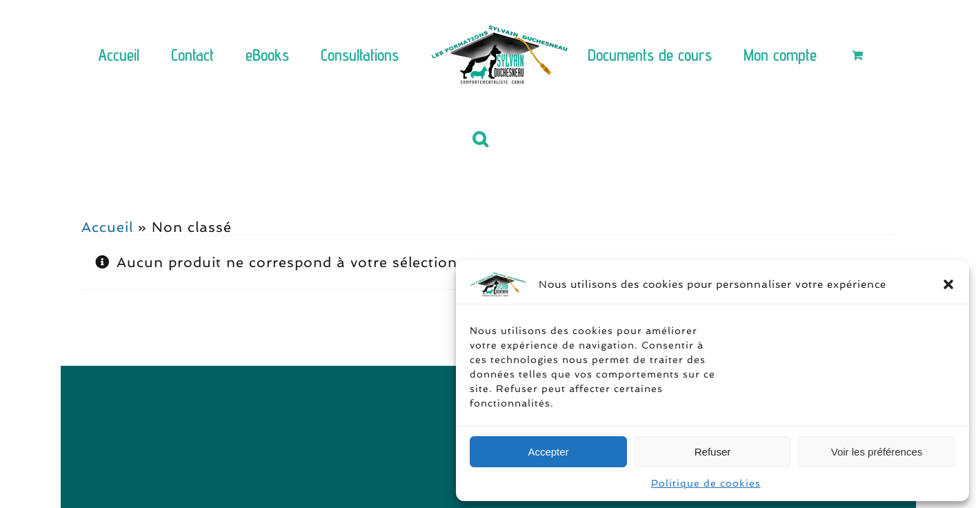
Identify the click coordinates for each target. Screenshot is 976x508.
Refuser (713, 452)
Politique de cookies (706, 483)
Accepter (548, 452)
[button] (948, 284)
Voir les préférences (877, 452)
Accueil (107, 227)
